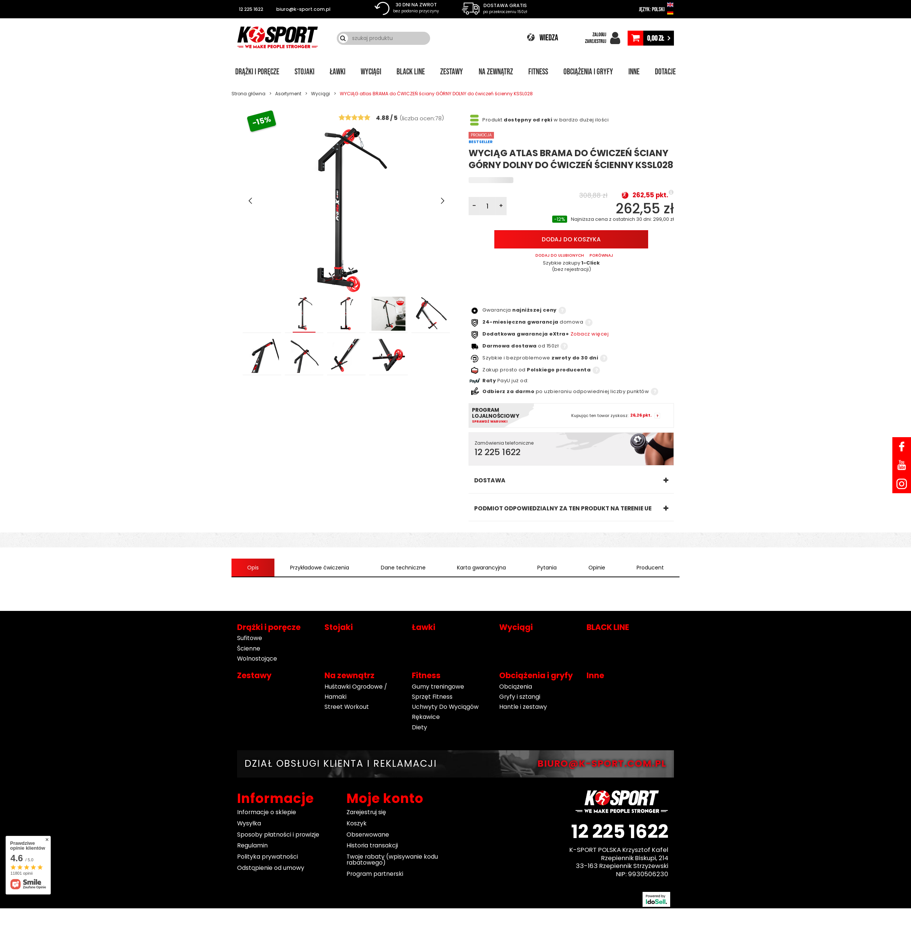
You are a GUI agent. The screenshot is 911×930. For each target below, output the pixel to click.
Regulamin (252, 845)
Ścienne (248, 648)
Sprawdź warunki (489, 421)
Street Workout (346, 707)
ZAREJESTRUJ (595, 41)
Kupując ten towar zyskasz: (599, 415)
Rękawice (426, 717)
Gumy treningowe (438, 686)
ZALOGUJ (599, 34)
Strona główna (248, 93)
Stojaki (304, 72)
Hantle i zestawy (523, 707)
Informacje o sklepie (266, 812)
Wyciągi (371, 72)
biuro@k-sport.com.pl (303, 9)
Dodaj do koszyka (571, 240)
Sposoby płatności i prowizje (278, 834)
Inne (634, 72)
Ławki (337, 72)
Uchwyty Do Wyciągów (445, 707)
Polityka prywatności (267, 856)
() (421, 118)
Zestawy (451, 72)
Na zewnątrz (496, 72)
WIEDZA (549, 38)
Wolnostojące (257, 658)
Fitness (538, 72)
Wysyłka (249, 823)
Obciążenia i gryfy (588, 72)
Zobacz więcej (589, 333)
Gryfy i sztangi (519, 696)
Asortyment (288, 93)
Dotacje (665, 72)
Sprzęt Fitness (432, 696)
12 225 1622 (251, 9)
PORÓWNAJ (601, 256)
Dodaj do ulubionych (559, 256)
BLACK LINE (411, 72)
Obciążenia (515, 686)
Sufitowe (249, 638)
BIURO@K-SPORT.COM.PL (601, 763)
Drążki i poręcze (257, 72)
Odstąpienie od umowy (270, 867)
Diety (419, 727)
